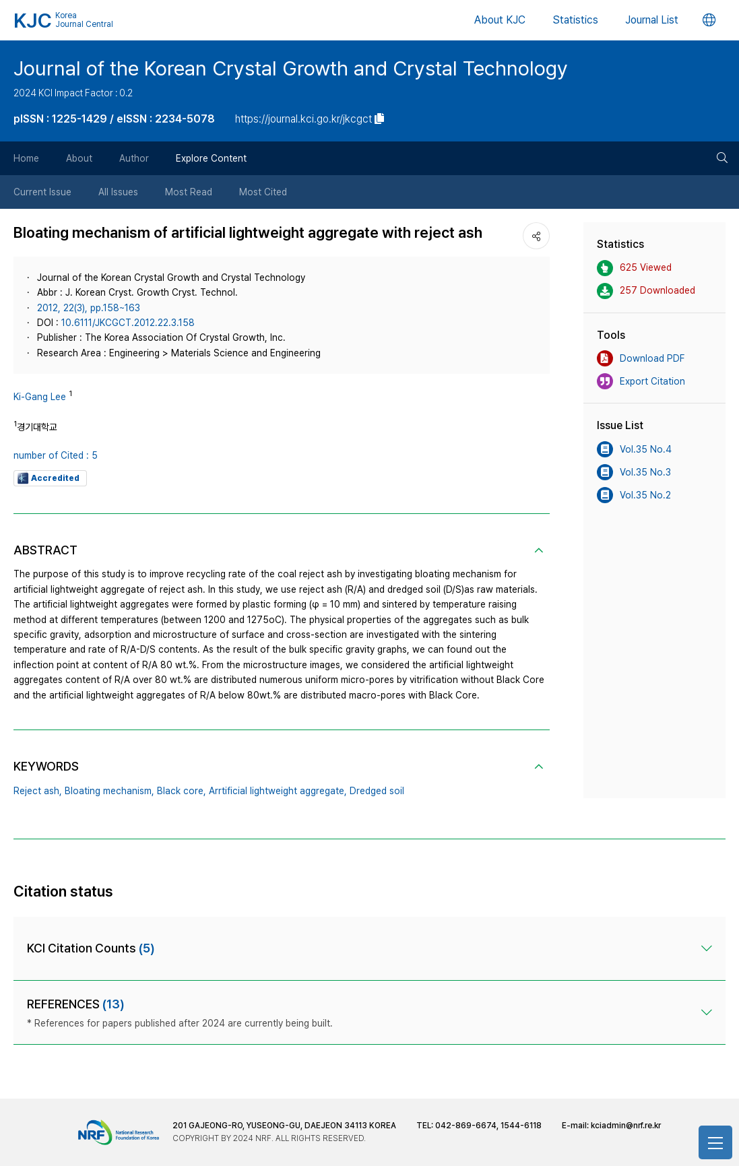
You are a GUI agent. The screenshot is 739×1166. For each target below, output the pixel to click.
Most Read (188, 192)
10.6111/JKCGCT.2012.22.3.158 (128, 322)
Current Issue (42, 192)
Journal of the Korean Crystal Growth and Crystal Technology (290, 68)
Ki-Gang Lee (39, 396)
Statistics (575, 19)
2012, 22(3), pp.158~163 (88, 307)
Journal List (651, 19)
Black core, (181, 790)
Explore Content (211, 158)
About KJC (499, 19)
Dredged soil (377, 790)
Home (26, 158)
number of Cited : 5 (55, 455)
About (79, 158)
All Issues (118, 192)
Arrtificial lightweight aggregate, (278, 790)
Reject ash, (37, 790)
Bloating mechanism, (109, 790)
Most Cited (263, 192)
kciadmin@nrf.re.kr (626, 1125)
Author (134, 158)
